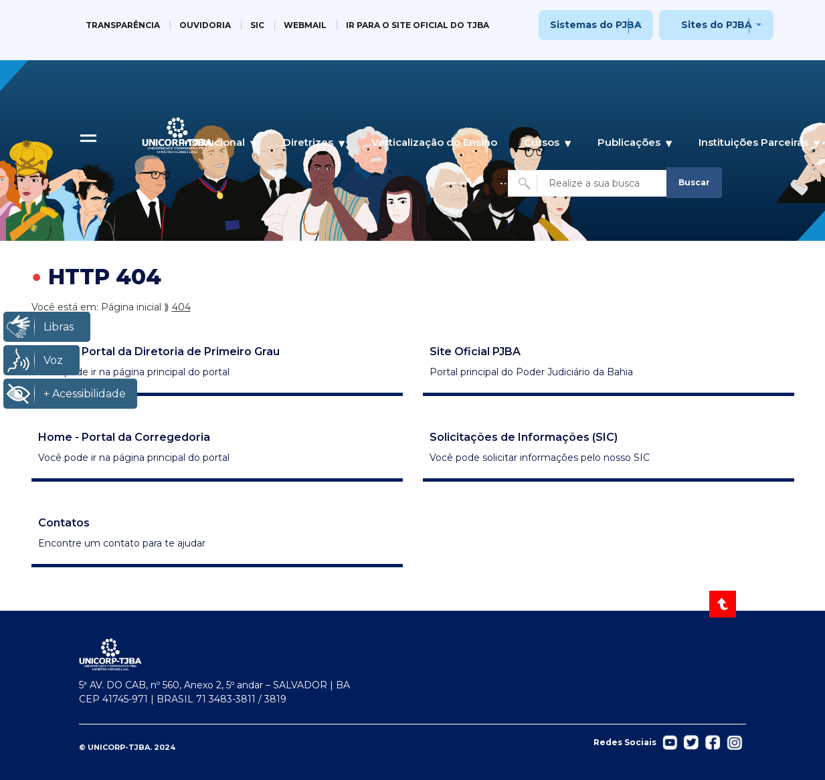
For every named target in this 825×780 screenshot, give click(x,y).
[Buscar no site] (588, 183)
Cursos (541, 142)
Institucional (213, 142)
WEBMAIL (305, 25)
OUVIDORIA (205, 25)
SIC (257, 25)
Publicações (629, 142)
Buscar (694, 182)
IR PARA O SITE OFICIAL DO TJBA (417, 25)
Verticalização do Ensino (434, 142)
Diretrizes (308, 142)
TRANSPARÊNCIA (123, 25)
